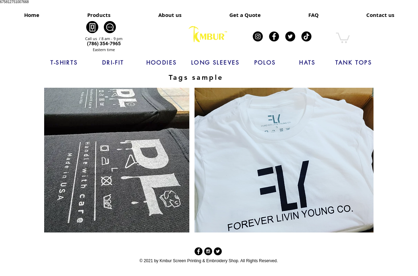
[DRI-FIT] (113, 63)
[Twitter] (290, 36)
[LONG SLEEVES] (215, 63)
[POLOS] (265, 63)
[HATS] (307, 63)
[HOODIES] (161, 63)
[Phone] (92, 27)
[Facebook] (274, 36)
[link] (343, 37)
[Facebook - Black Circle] (198, 251)
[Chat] (110, 27)
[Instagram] (258, 36)
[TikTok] (306, 36)
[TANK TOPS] (353, 63)
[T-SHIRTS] (64, 63)
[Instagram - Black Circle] (208, 251)
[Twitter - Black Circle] (218, 251)
